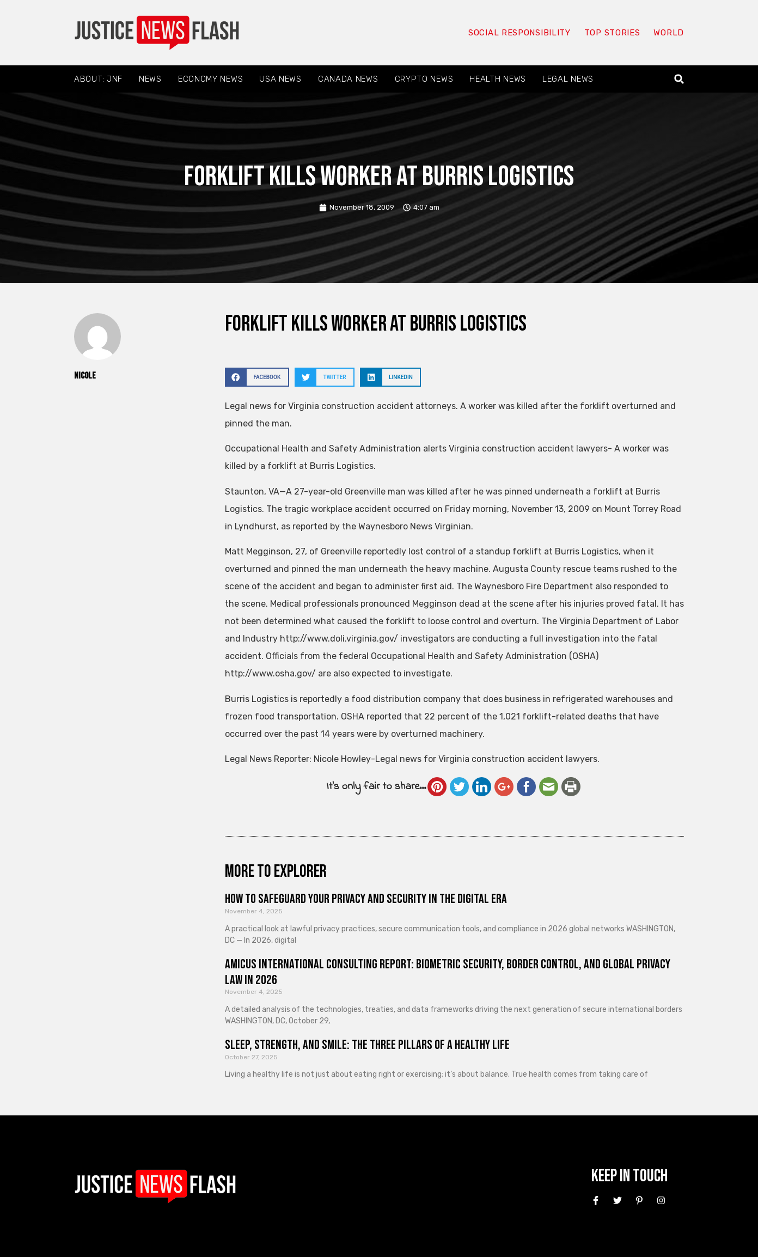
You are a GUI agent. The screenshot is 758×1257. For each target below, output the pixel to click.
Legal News (568, 79)
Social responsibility (519, 33)
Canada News (348, 79)
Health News (497, 79)
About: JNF (98, 79)
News (150, 79)
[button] (679, 79)
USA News (280, 79)
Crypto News (424, 79)
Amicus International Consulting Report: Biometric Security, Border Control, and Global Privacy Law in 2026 (447, 972)
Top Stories (612, 33)
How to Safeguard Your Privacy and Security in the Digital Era (366, 899)
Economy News (210, 79)
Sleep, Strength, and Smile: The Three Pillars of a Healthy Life (367, 1045)
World (668, 33)
